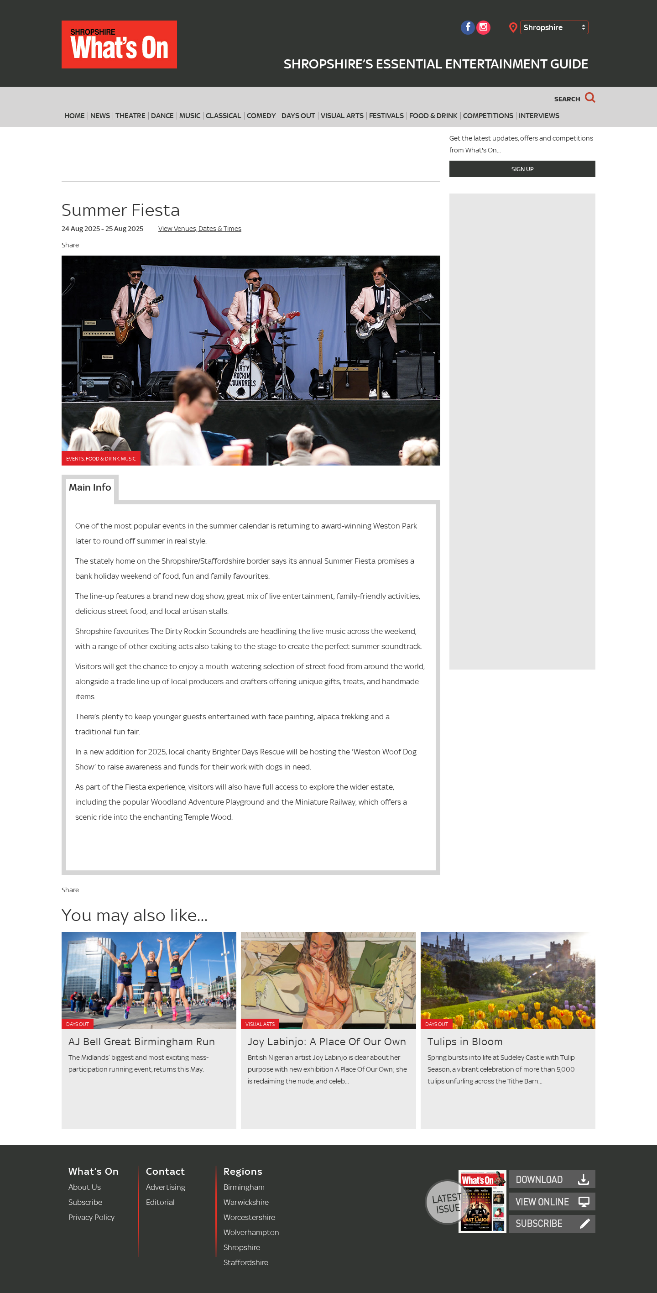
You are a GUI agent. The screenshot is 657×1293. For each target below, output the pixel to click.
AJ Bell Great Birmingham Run (141, 1041)
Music (189, 116)
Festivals (386, 116)
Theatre (130, 116)
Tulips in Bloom (465, 1041)
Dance (162, 116)
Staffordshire (246, 1262)
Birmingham (244, 1187)
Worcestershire (249, 1217)
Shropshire (543, 27)
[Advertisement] (522, 606)
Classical (223, 116)
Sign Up (522, 169)
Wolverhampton (251, 1232)
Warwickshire (246, 1202)
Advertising (165, 1187)
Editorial (160, 1202)
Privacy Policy (91, 1217)
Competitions (488, 116)
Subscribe (85, 1202)
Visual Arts (342, 116)
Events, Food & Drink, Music (101, 458)
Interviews (539, 116)
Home (74, 116)
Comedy (261, 116)
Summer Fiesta (121, 210)
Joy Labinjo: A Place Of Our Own (327, 1041)
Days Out (298, 116)
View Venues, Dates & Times (199, 228)
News (100, 116)
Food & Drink (433, 116)
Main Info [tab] (90, 487)
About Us (84, 1187)
